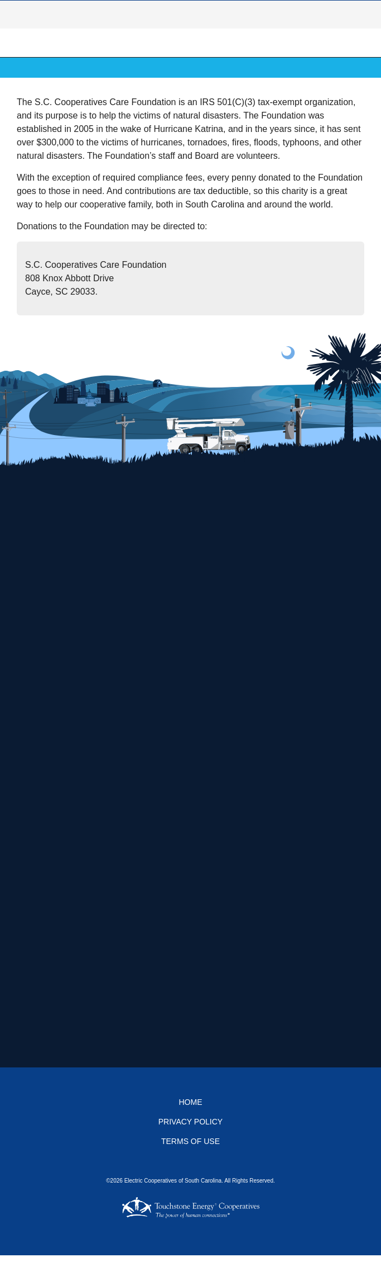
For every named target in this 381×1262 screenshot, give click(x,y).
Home (190, 1102)
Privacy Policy (190, 1121)
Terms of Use (190, 1141)
